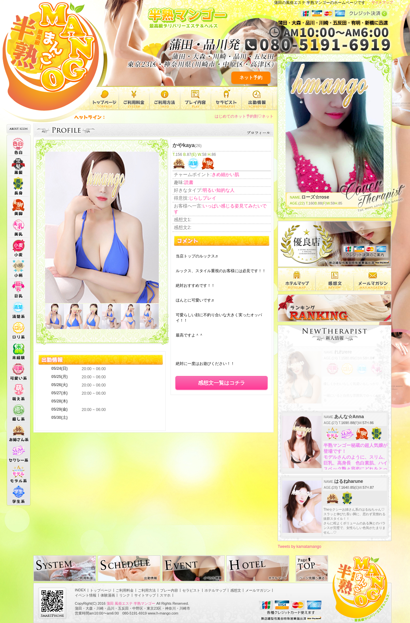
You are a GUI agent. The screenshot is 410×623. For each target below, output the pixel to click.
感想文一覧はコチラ (221, 382)
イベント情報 (85, 595)
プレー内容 (195, 98)
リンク (124, 595)
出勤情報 (257, 98)
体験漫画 (108, 595)
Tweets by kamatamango (299, 546)
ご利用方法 (165, 98)
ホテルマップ (215, 590)
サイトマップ (382, 2)
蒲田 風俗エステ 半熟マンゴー (131, 603)
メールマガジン (258, 590)
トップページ (104, 98)
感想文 (335, 279)
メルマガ (372, 279)
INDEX (80, 590)
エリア (297, 279)
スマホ (165, 595)
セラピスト (226, 98)
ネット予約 (250, 77)
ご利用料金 (134, 98)
